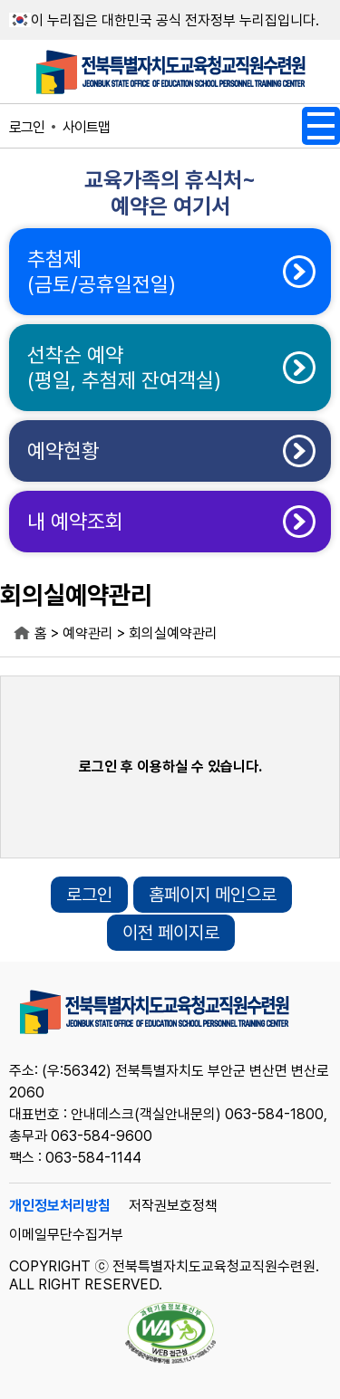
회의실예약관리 (173, 633)
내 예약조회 (75, 521)
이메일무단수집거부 (66, 1234)
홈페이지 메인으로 (213, 895)
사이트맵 (86, 127)
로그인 (26, 127)
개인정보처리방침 (60, 1205)
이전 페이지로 (170, 933)
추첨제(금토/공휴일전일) (101, 271)
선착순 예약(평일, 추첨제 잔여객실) (124, 367)
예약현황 (63, 451)
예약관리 (88, 633)
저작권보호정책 (173, 1205)
